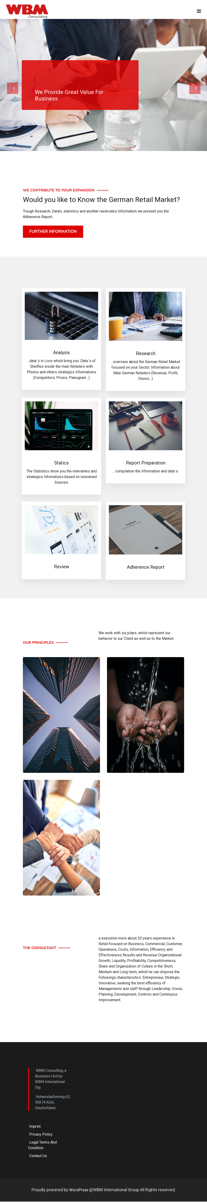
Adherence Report (145, 568)
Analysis (61, 353)
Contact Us (38, 1157)
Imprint (35, 1127)
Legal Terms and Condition (42, 1146)
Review (61, 567)
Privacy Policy (41, 1135)
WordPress (79, 1190)
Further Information (53, 232)
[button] (15, 85)
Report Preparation (145, 463)
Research (145, 354)
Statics (61, 464)
